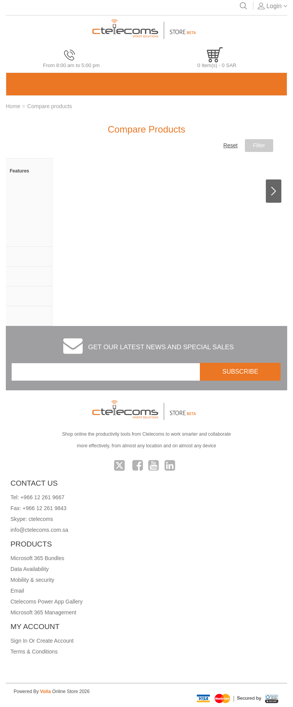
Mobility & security (32, 580)
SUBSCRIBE (240, 371)
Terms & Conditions (33, 651)
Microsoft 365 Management (43, 612)
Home (13, 106)
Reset (231, 145)
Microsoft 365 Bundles (37, 558)
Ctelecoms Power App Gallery (46, 601)
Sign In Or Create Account (42, 641)
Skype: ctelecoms (31, 519)
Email (17, 591)
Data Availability (29, 569)
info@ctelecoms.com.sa (39, 530)
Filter (259, 145)
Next (273, 191)
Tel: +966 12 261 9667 (37, 497)
